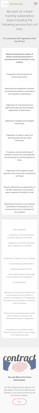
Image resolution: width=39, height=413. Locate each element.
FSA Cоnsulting (16, 4)
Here (19, 403)
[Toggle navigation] (35, 3)
